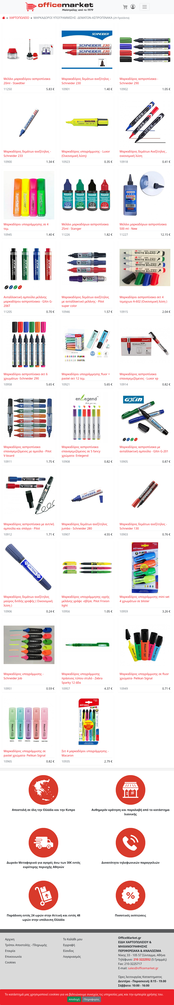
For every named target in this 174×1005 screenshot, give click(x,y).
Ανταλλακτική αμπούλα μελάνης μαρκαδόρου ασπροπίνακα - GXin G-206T (28, 301)
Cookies (10, 962)
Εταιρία (10, 951)
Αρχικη (10, 939)
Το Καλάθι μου (73, 939)
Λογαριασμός (72, 957)
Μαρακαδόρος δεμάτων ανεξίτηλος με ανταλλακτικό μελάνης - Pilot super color (85, 301)
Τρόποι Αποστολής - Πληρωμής (26, 945)
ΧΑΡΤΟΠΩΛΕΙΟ (19, 18)
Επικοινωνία (13, 957)
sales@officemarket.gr (143, 968)
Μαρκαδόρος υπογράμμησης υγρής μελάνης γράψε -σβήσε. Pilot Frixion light (86, 601)
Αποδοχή (74, 999)
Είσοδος (68, 951)
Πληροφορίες (92, 999)
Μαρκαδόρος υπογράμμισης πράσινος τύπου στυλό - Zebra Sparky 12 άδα (82, 678)
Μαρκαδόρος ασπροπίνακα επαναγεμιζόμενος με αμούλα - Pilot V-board (27, 451)
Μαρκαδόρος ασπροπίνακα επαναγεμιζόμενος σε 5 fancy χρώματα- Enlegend (81, 451)
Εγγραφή (69, 945)
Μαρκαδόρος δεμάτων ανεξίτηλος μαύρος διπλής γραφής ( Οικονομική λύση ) (28, 601)
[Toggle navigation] (145, 6)
